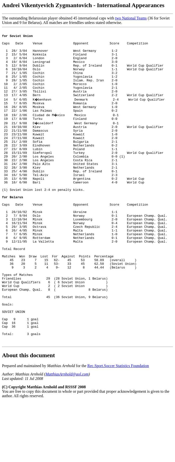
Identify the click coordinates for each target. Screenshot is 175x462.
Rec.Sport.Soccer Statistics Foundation (118, 426)
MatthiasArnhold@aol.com (66, 434)
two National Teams (131, 18)
